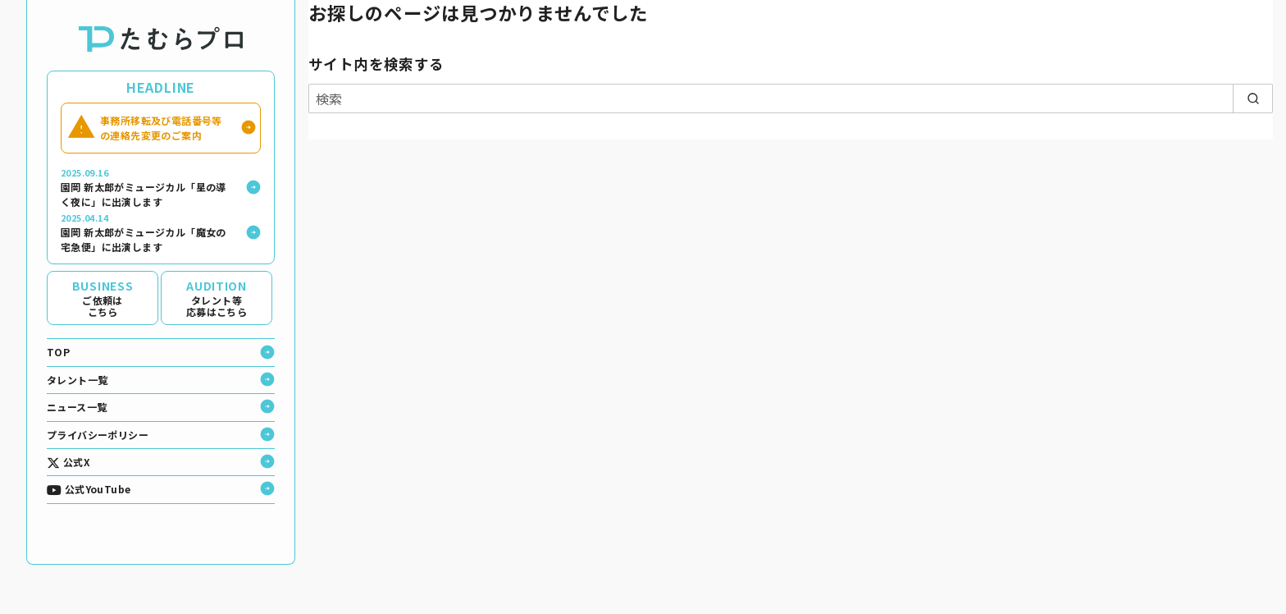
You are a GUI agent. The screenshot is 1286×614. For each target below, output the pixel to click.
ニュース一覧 (77, 407)
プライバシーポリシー (97, 435)
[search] (1253, 98)
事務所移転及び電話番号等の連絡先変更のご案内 (162, 127)
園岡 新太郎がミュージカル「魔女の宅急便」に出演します (148, 233)
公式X (68, 462)
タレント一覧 (77, 380)
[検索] (790, 98)
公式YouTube (88, 489)
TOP (58, 352)
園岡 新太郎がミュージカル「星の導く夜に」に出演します (148, 187)
